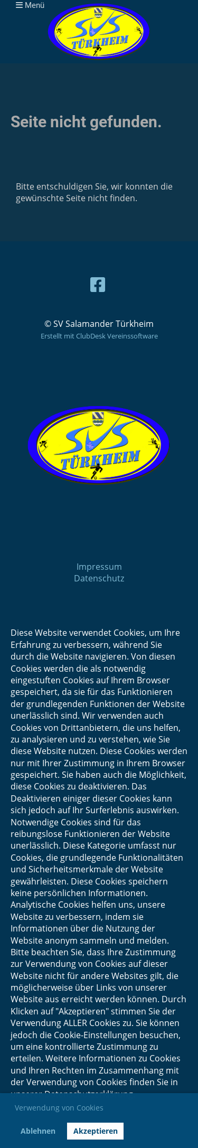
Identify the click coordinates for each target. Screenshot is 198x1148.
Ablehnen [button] (38, 1131)
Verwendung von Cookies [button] (59, 1108)
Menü (30, 5)
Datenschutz (99, 578)
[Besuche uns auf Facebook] (97, 284)
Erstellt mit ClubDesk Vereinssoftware (99, 336)
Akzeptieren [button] (95, 1131)
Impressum (99, 566)
